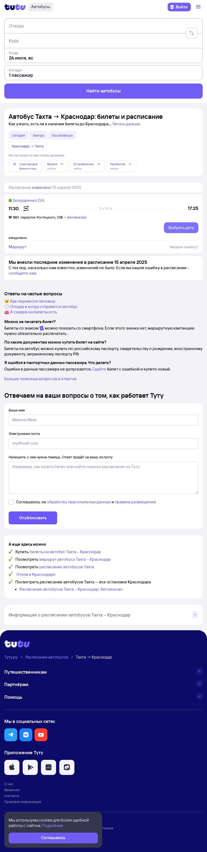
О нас (8, 784)
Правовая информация (22, 801)
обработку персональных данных (79, 501)
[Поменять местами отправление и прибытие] (191, 33)
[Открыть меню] (199, 7)
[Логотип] (15, 7)
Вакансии (11, 790)
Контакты (11, 796)
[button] (10, 734)
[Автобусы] (40, 7)
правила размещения (135, 501)
